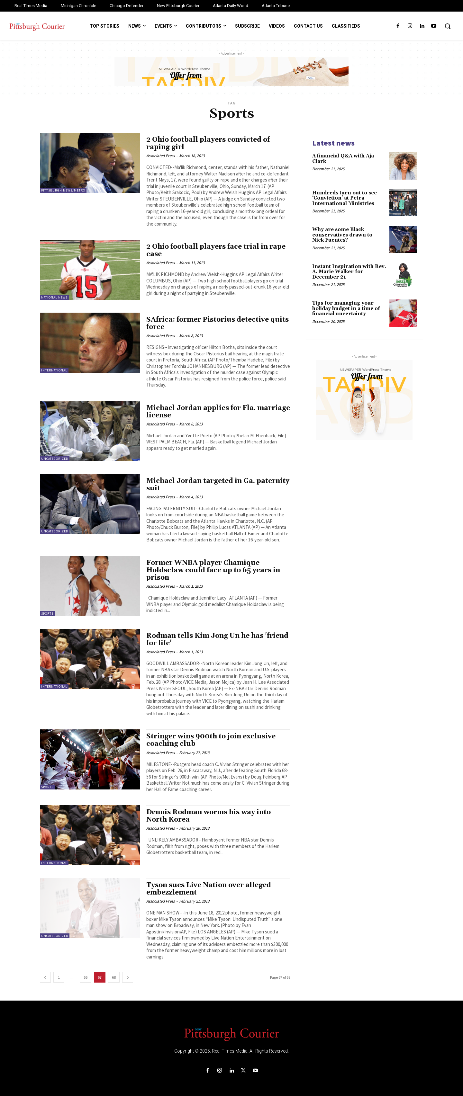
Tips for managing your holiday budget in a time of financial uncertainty (346, 308)
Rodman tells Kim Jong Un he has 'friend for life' (217, 639)
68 (114, 977)
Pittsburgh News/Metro (63, 190)
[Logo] (231, 1034)
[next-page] (127, 977)
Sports (47, 613)
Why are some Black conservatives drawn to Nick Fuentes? (342, 235)
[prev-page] (45, 977)
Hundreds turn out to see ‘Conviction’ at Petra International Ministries (344, 198)
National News (54, 297)
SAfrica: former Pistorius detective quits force (217, 323)
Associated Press (160, 155)
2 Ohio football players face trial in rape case (216, 250)
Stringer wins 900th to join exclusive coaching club (211, 740)
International (54, 370)
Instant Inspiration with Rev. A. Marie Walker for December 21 (349, 271)
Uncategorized (54, 459)
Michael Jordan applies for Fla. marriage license (218, 412)
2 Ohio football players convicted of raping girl (208, 143)
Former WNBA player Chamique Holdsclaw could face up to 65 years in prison (213, 570)
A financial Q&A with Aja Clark (343, 159)
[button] (447, 26)
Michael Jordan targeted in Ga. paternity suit (217, 485)
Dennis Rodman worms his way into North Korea (208, 816)
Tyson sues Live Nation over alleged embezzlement (208, 889)
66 (85, 977)
